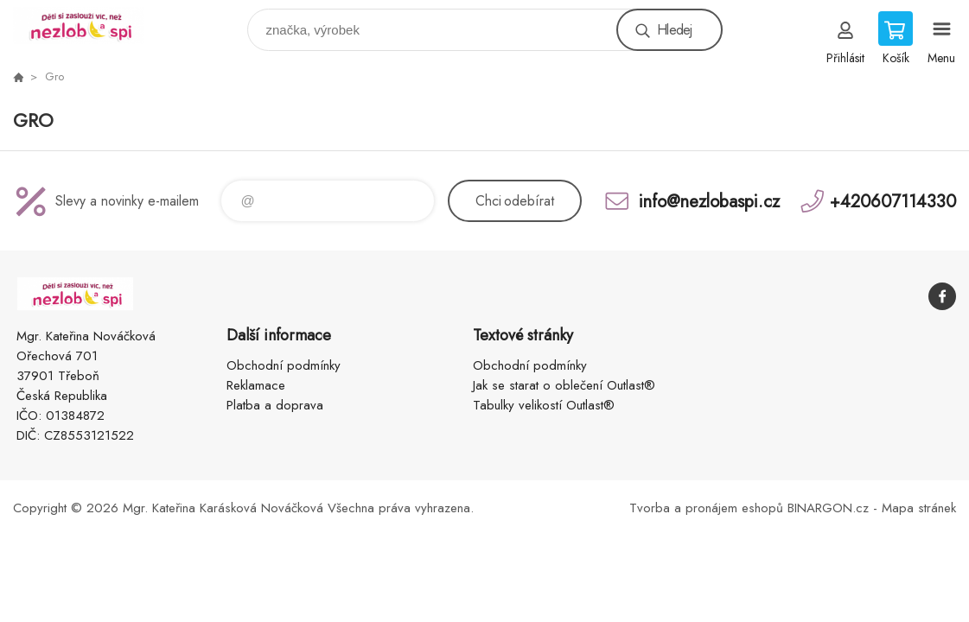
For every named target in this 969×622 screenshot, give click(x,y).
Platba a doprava (274, 405)
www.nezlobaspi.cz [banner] (89, 25)
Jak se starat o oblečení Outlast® (564, 385)
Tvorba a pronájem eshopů (706, 507)
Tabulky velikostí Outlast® (544, 405)
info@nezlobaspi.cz (709, 201)
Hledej (674, 30)
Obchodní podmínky (283, 365)
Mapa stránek (919, 507)
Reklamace (255, 385)
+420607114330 (893, 201)
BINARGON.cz (828, 507)
